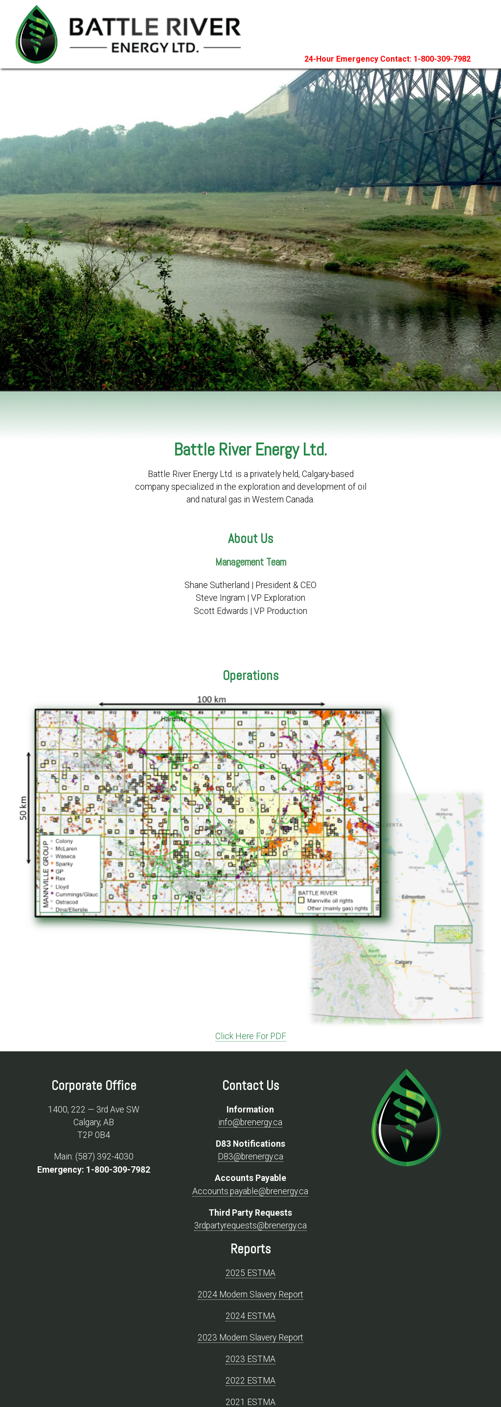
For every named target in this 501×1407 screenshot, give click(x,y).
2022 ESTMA (250, 1380)
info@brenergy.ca (250, 1122)
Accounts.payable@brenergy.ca (250, 1191)
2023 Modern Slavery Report (250, 1337)
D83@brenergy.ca (250, 1156)
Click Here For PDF (250, 1036)
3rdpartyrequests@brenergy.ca (250, 1225)
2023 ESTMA (250, 1359)
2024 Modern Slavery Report (250, 1294)
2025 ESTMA (250, 1273)
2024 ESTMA (250, 1316)
